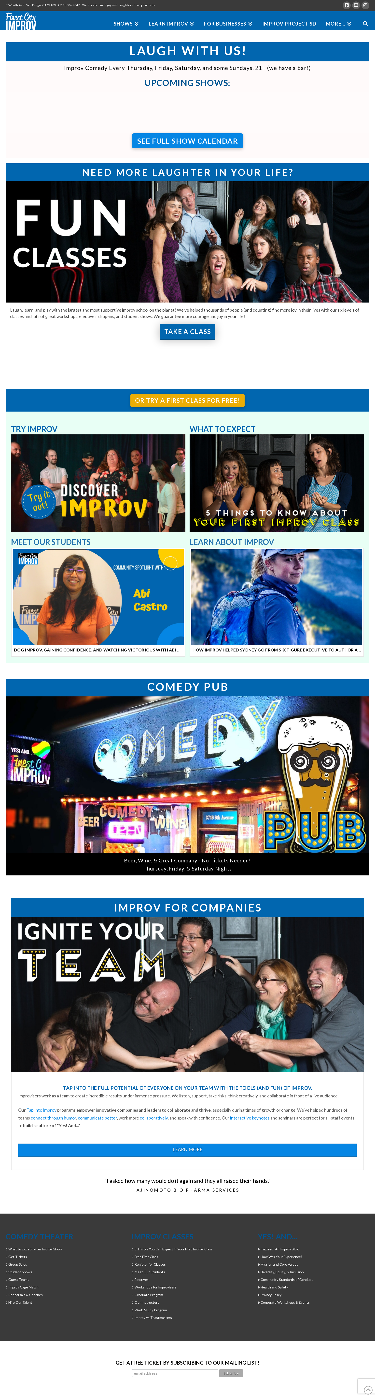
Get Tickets (16, 1257)
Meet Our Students (148, 1272)
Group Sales (16, 1264)
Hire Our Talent (19, 1302)
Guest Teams (17, 1279)
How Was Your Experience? (280, 1257)
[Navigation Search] (362, 18)
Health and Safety (273, 1287)
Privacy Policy (269, 1295)
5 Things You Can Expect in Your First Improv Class (172, 1249)
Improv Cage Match (22, 1287)
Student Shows (19, 1272)
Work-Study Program (149, 1310)
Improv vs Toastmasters (152, 1317)
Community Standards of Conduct (285, 1279)
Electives (140, 1279)
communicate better (97, 1117)
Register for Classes (149, 1264)
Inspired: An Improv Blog (278, 1249)
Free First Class (145, 1257)
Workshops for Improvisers (154, 1287)
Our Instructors (145, 1302)
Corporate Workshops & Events (284, 1302)
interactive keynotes (250, 1117)
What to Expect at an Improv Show (34, 1249)
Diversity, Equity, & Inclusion (281, 1272)
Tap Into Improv (41, 1110)
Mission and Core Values (278, 1264)
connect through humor (53, 1117)
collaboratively (154, 1117)
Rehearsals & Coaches (24, 1295)
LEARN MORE (187, 1149)
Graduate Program (147, 1295)
